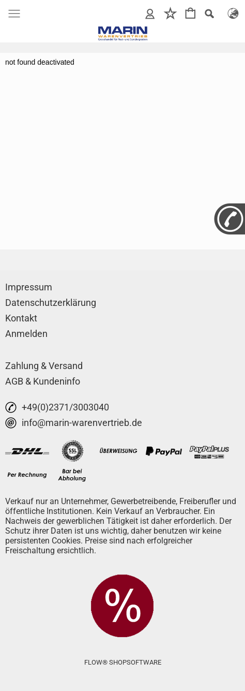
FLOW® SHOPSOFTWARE (122, 662)
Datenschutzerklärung (50, 302)
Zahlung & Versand (44, 365)
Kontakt (21, 318)
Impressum (28, 287)
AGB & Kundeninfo (42, 381)
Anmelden (26, 333)
